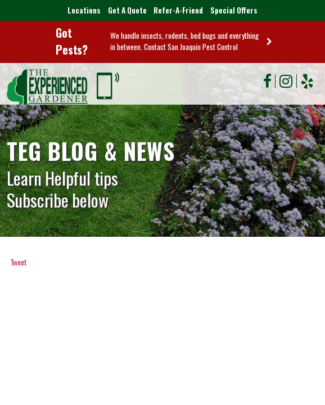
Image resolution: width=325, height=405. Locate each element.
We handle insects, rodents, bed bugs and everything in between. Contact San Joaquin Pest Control (180, 41)
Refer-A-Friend (178, 10)
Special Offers (236, 10)
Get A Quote (125, 10)
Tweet (18, 262)
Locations (80, 10)
